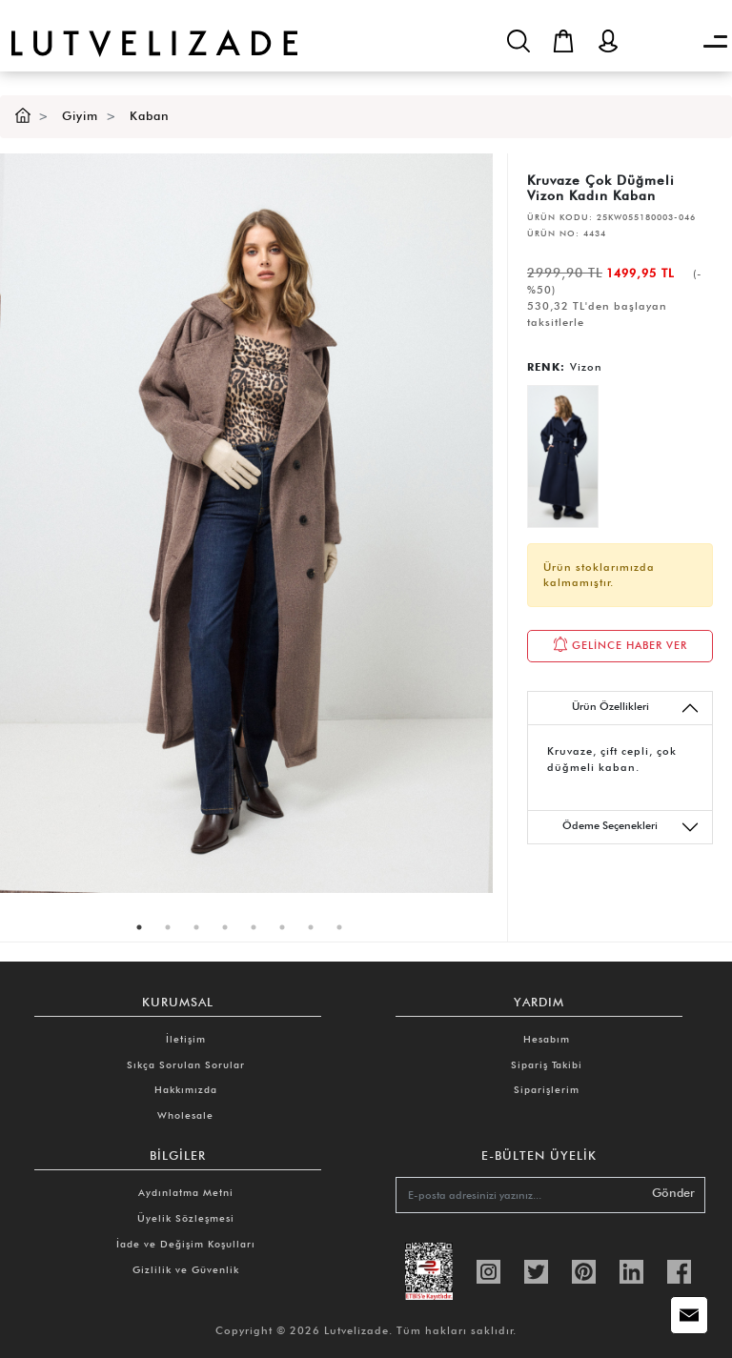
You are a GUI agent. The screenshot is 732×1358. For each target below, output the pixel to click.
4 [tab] (224, 927)
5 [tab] (253, 927)
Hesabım (546, 1038)
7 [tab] (310, 927)
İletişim (186, 1038)
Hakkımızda (185, 1089)
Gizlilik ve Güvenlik (185, 1269)
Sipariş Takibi (546, 1064)
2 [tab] (167, 927)
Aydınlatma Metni (186, 1192)
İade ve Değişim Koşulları (185, 1243)
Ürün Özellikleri (636, 708)
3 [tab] (196, 927)
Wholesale (185, 1115)
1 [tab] (139, 927)
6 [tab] (282, 927)
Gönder (673, 1193)
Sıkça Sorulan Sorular (186, 1064)
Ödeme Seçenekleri (631, 827)
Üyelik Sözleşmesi (185, 1218)
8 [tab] (339, 927)
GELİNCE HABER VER (620, 644)
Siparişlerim (547, 1089)
